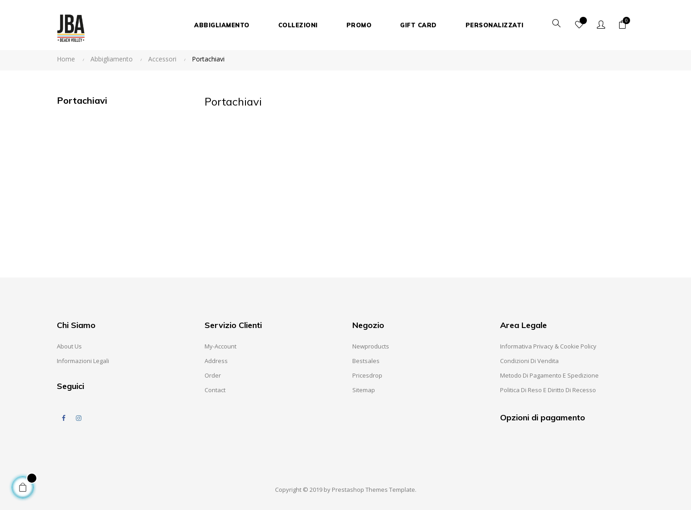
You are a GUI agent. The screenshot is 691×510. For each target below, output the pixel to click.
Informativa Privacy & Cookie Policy (548, 346)
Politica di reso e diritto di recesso (548, 390)
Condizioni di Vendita (529, 361)
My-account (220, 346)
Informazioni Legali (83, 361)
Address (216, 361)
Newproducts (370, 346)
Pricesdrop (367, 375)
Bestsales (366, 361)
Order (213, 375)
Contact (215, 390)
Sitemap (363, 390)
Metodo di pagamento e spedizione (549, 375)
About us (69, 346)
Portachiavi (82, 100)
